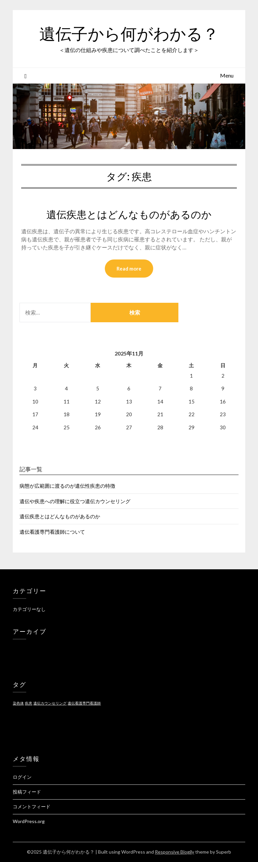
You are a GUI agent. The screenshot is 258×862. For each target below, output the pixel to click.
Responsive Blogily (174, 852)
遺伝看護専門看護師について (52, 532)
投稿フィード (27, 792)
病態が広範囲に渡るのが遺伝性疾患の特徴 (67, 486)
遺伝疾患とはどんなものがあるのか (129, 214)
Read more (129, 269)
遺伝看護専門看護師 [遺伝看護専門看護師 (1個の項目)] (84, 703)
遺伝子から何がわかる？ (129, 34)
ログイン (22, 777)
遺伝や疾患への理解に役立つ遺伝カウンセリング (74, 501)
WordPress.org (29, 821)
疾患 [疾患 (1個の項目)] (28, 703)
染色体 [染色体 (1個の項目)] (18, 703)
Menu (226, 75)
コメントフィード (31, 806)
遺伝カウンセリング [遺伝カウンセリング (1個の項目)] (50, 703)
